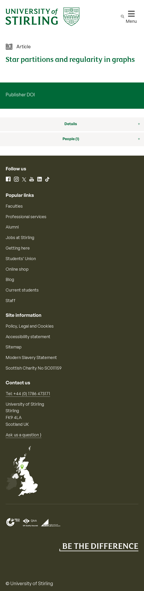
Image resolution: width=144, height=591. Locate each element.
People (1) (71, 138)
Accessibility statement (28, 336)
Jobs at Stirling (20, 237)
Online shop (17, 269)
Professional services (26, 216)
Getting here (18, 248)
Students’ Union (21, 258)
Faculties (14, 206)
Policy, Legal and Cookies (30, 326)
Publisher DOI (20, 94)
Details (70, 123)
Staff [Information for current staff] (10, 300)
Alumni (12, 226)
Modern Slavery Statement (31, 357)
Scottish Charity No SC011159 (34, 367)
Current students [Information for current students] (22, 289)
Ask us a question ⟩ (23, 434)
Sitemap (14, 346)
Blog (10, 279)
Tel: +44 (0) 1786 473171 (28, 393)
